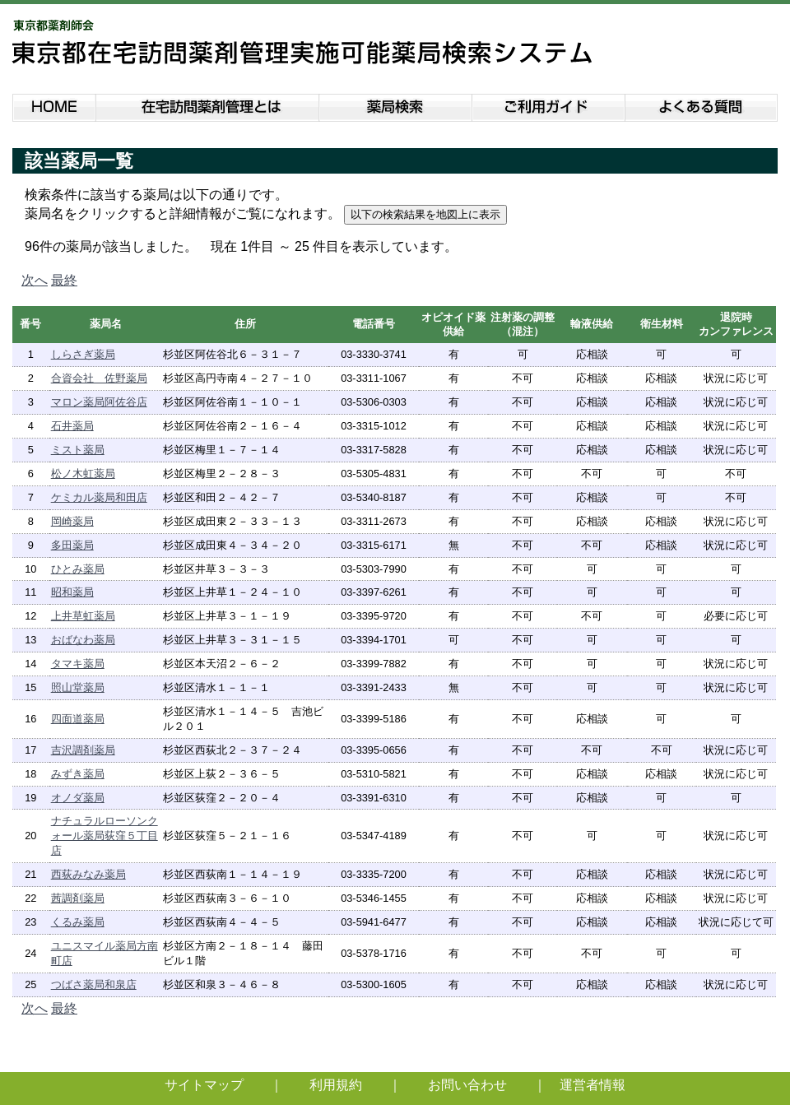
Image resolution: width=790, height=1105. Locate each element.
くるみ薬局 (78, 922)
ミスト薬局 (78, 449)
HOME (53, 104)
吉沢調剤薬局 (83, 750)
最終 (64, 280)
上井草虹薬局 (83, 616)
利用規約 (335, 1085)
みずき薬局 (78, 774)
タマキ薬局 (78, 663)
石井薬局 (72, 426)
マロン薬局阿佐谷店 (99, 402)
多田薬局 (72, 545)
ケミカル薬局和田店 (99, 497)
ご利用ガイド (548, 104)
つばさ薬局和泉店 (94, 984)
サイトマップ (204, 1085)
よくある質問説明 (702, 104)
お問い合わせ (467, 1085)
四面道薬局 (78, 719)
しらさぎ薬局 (83, 354)
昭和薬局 (72, 592)
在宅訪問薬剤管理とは (207, 104)
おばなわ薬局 (83, 640)
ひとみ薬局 (78, 569)
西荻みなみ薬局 (88, 874)
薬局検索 (395, 104)
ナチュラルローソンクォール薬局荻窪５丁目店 (104, 836)
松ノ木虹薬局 (83, 473)
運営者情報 (592, 1085)
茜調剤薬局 (78, 898)
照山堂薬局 (78, 687)
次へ (34, 280)
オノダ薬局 (78, 798)
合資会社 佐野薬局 (99, 378)
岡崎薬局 (72, 521)
